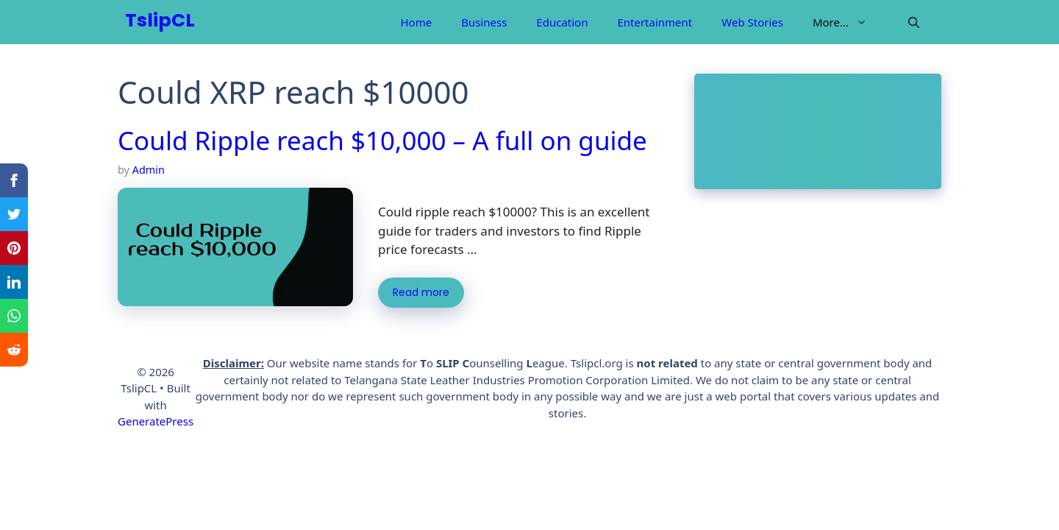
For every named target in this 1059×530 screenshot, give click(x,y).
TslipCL (160, 22)
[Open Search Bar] (914, 22)
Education (562, 22)
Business (484, 22)
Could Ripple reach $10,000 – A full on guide (382, 140)
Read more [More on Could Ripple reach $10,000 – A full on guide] (421, 292)
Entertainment (654, 22)
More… (847, 22)
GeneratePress (155, 421)
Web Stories (752, 22)
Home (416, 22)
